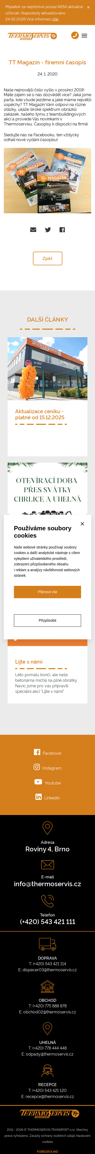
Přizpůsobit (47, 620)
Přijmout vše (47, 592)
